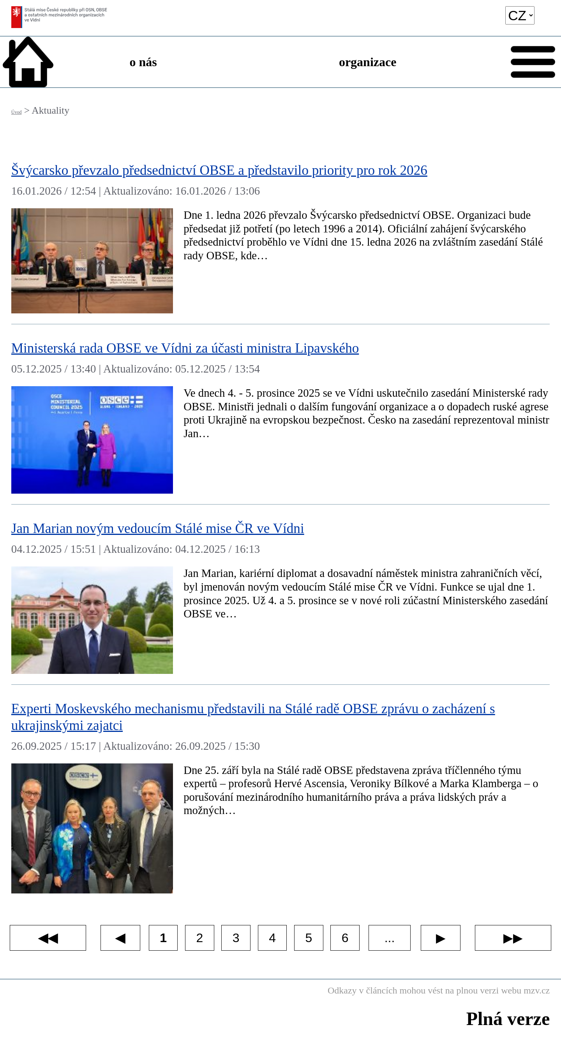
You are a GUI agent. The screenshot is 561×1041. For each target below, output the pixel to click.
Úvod (16, 112)
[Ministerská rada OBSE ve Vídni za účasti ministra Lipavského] (280, 414)
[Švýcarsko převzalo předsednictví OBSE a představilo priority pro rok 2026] (280, 235)
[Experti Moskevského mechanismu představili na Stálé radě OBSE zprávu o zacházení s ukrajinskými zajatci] (280, 794)
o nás (143, 62)
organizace (368, 62)
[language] (520, 15)
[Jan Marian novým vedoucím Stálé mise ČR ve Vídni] (280, 595)
